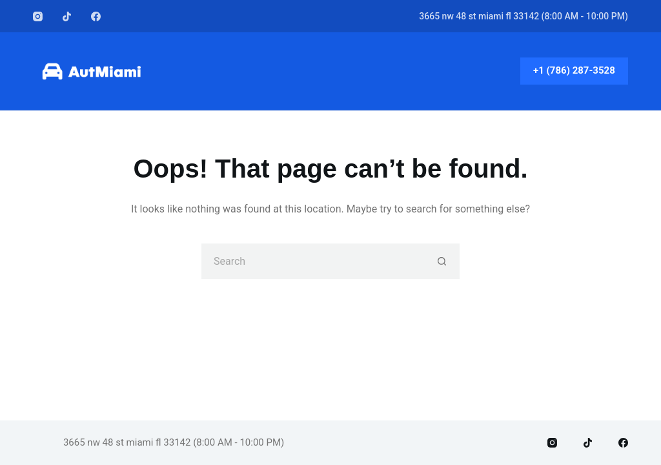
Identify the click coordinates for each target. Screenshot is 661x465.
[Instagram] (38, 16)
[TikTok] (67, 16)
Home (330, 70)
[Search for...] (312, 261)
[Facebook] (96, 16)
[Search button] (442, 261)
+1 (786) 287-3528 (574, 70)
